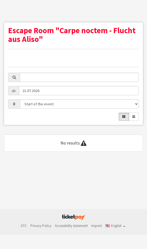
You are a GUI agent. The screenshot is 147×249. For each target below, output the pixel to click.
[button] (115, 225)
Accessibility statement (71, 225)
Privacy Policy (40, 225)
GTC (24, 225)
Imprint (96, 225)
